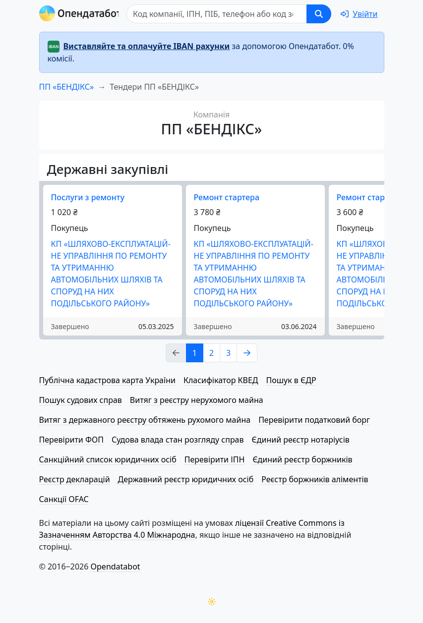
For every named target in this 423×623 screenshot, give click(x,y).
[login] (359, 13)
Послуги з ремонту (87, 197)
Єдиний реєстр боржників (302, 459)
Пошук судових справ (80, 400)
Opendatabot (115, 566)
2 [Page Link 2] (211, 352)
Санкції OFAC (64, 499)
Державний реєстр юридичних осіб (186, 479)
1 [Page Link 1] (194, 352)
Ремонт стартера (226, 197)
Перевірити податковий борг (314, 419)
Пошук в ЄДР (291, 380)
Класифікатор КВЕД (220, 380)
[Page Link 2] (247, 352)
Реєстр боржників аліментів (314, 479)
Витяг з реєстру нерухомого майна (196, 400)
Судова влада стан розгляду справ (178, 439)
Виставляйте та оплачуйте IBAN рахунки (146, 46)
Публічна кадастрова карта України (107, 380)
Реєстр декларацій (74, 479)
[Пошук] (219, 13)
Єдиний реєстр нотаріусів (301, 439)
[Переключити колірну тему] (211, 601)
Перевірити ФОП (71, 439)
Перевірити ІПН (214, 459)
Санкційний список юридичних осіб (108, 459)
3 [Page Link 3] (228, 352)
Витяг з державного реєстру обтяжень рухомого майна (145, 419)
